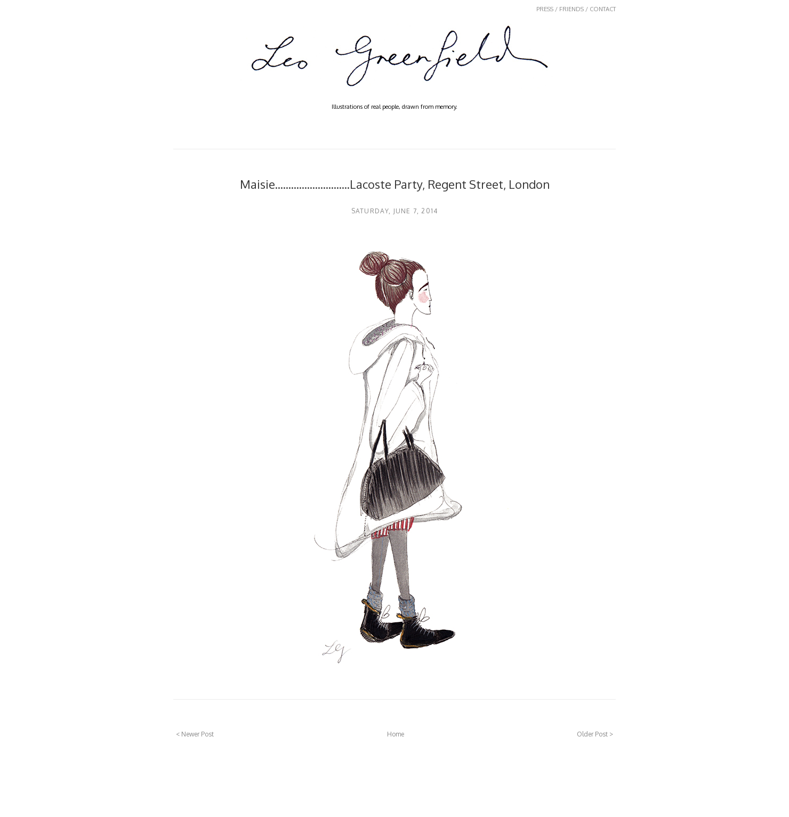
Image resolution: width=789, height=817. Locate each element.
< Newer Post (195, 734)
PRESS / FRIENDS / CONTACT (576, 9)
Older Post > (595, 734)
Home (395, 734)
